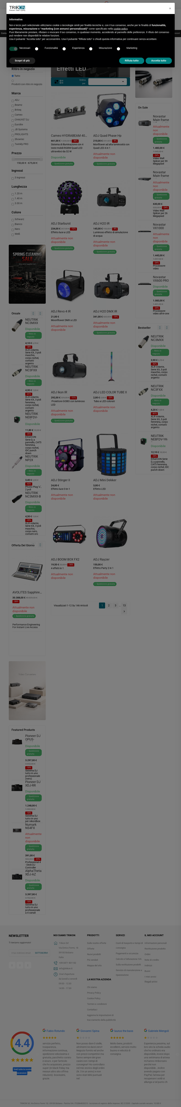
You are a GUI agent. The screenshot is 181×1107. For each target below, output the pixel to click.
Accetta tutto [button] (158, 60)
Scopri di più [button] (22, 60)
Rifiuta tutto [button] (132, 60)
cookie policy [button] (120, 28)
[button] (170, 8)
